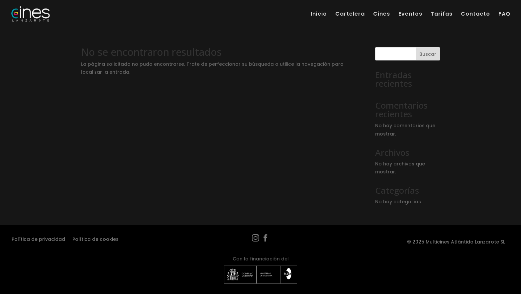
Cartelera (350, 15)
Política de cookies (95, 239)
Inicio (319, 15)
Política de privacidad (38, 239)
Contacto (475, 15)
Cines (381, 15)
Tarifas (442, 15)
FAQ (504, 15)
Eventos (410, 15)
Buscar (427, 54)
